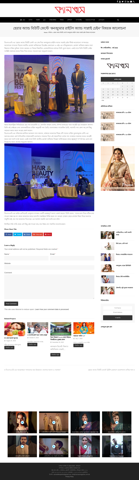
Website (7, 263)
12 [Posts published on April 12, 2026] (108, 92)
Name (7, 254)
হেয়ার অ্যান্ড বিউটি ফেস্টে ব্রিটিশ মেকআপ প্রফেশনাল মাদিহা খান (111, 370)
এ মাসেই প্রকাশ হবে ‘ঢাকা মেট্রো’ (37, 335)
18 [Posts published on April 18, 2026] (103, 94)
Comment (8, 273)
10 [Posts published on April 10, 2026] (132, 89)
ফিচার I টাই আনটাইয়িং (122, 276)
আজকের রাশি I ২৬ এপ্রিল (123, 112)
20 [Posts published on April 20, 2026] (112, 94)
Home (45, 32)
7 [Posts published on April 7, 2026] (117, 89)
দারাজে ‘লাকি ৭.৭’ (79, 336)
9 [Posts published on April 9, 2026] (127, 89)
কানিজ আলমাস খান (74, 468)
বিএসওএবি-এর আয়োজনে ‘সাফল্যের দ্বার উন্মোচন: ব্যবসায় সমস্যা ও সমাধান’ (32, 370)
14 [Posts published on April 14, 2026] (117, 92)
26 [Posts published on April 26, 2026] (108, 97)
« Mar (102, 100)
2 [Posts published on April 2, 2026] (127, 86)
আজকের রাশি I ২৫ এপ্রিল (123, 123)
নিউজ (50, 32)
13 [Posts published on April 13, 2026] (112, 92)
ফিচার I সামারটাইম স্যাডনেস (124, 254)
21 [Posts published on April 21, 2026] (117, 94)
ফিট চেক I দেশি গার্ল (122, 243)
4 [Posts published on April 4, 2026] (103, 89)
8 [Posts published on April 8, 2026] (122, 89)
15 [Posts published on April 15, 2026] (122, 92)
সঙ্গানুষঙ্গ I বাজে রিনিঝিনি (123, 265)
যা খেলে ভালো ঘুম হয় (11, 338)
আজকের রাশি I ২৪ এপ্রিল (123, 134)
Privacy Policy (69, 476)
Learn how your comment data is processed (52, 309)
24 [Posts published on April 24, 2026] (132, 94)
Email (52, 254)
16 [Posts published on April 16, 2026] (127, 92)
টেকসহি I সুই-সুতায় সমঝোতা (124, 288)
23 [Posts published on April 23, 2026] (127, 94)
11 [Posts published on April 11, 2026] (103, 92)
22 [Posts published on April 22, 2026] (122, 94)
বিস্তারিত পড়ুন (9, 347)
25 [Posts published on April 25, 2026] (103, 97)
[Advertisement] (118, 208)
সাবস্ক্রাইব (117, 318)
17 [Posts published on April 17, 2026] (132, 92)
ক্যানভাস (78, 466)
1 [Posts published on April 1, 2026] (122, 86)
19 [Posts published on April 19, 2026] (108, 94)
